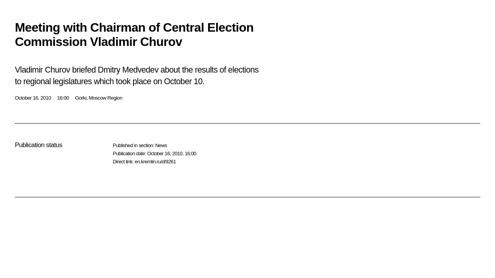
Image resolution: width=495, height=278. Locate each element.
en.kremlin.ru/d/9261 (155, 161)
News (161, 145)
